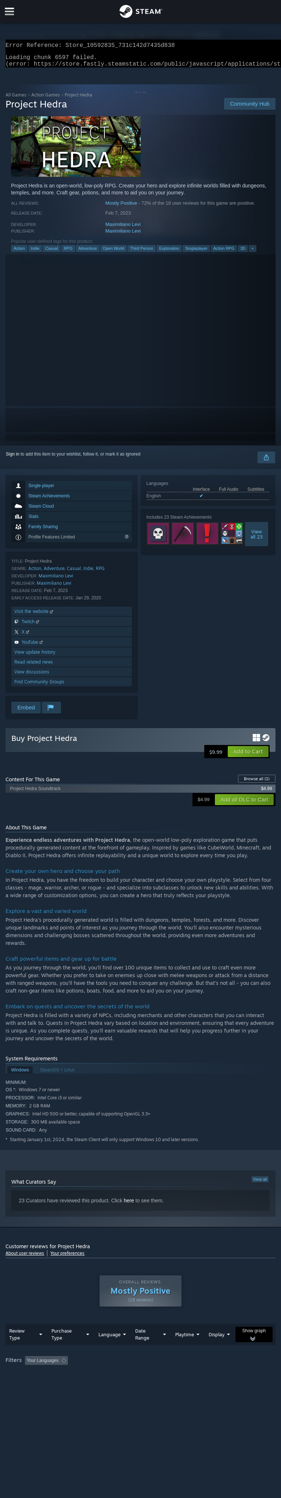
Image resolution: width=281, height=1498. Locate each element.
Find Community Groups (39, 686)
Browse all (257, 783)
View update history (34, 656)
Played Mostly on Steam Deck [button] (226, 1375)
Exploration (169, 253)
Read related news (33, 666)
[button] (248, 756)
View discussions (31, 676)
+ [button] (252, 253)
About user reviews (25, 1257)
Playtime (184, 1349)
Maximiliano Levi (123, 228)
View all (260, 1183)
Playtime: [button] (174, 1375)
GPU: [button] (88, 1385)
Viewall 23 (257, 538)
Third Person (141, 253)
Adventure (88, 253)
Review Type (17, 1348)
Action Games (45, 99)
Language (109, 1349)
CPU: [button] (63, 1385)
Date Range (142, 1348)
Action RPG (223, 253)
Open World (114, 253)
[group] (140, 1380)
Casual (51, 253)
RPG (68, 253)
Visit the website (34, 615)
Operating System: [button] (25, 1385)
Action (19, 253)
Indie (35, 253)
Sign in (12, 458)
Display (216, 1349)
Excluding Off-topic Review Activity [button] (117, 1375)
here (129, 1205)
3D (242, 253)
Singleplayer (196, 253)
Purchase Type (61, 1348)
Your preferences (67, 1257)
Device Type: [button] (120, 1385)
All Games (16, 99)
